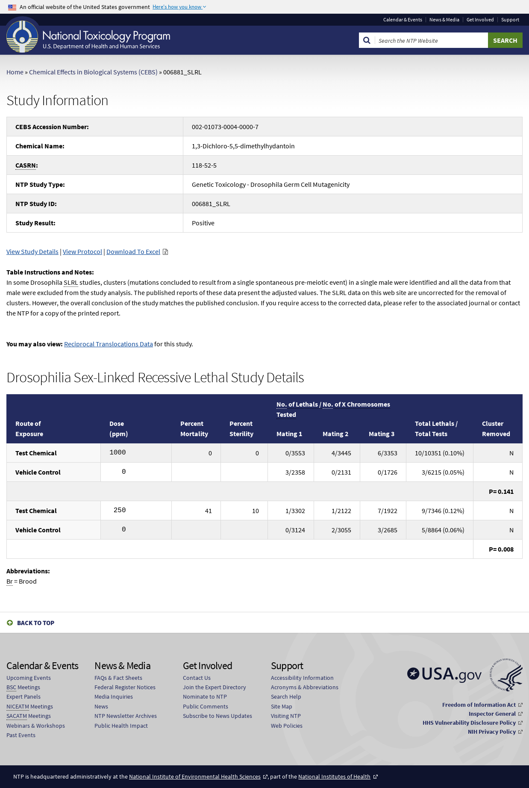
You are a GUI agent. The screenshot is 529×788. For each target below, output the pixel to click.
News (101, 706)
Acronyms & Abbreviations (304, 687)
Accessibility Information (302, 678)
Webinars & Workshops (35, 725)
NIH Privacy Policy (492, 731)
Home (15, 72)
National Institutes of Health (334, 776)
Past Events (20, 735)
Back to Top (35, 623)
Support (510, 19)
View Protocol (82, 251)
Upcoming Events (28, 678)
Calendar (402, 19)
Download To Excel (133, 251)
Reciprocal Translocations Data (108, 343)
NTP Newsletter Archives (125, 716)
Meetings (23, 687)
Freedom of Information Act (479, 704)
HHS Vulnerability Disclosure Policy (469, 722)
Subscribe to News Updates (217, 716)
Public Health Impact (121, 725)
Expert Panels (23, 696)
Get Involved (480, 19)
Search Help (286, 696)
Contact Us (197, 678)
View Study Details (32, 251)
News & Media (444, 19)
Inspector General (492, 713)
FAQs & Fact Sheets (118, 678)
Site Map (281, 706)
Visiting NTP (286, 716)
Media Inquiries (113, 696)
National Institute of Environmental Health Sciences (195, 776)
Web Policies (287, 725)
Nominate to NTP (205, 696)
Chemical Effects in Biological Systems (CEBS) (93, 72)
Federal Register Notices (125, 687)
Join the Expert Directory (214, 687)
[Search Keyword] (431, 40)
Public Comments (205, 706)
